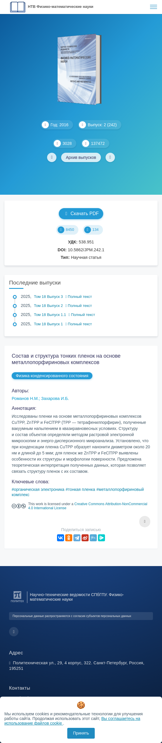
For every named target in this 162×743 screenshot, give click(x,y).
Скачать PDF (81, 213)
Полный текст (79, 296)
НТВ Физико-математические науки (60, 6)
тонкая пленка (81, 489)
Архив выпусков (81, 157)
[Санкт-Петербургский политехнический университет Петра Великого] (17, 602)
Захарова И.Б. (55, 398)
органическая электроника (39, 489)
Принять (81, 733)
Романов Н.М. (25, 398)
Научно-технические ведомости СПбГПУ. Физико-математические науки (77, 597)
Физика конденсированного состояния (52, 375)
